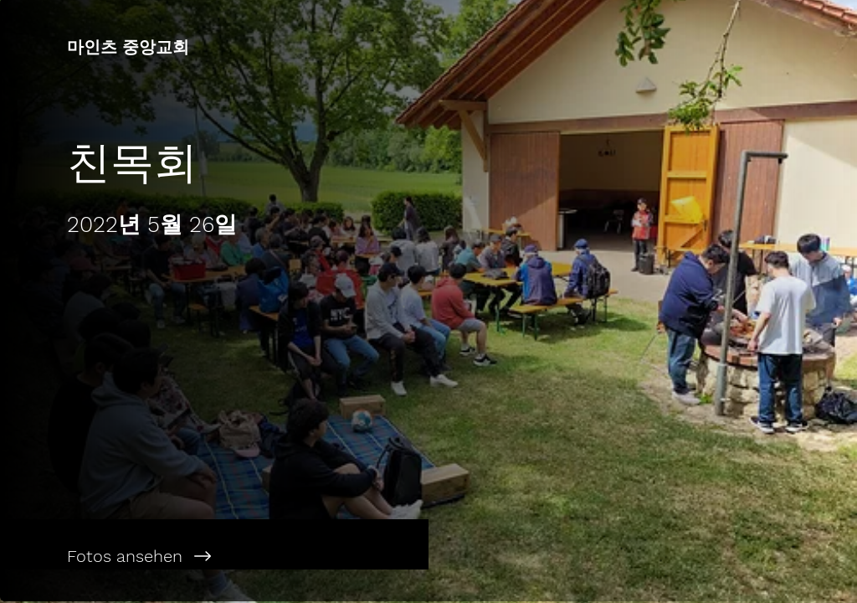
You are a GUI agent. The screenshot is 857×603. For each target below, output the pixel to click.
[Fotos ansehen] (214, 556)
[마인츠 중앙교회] (214, 47)
